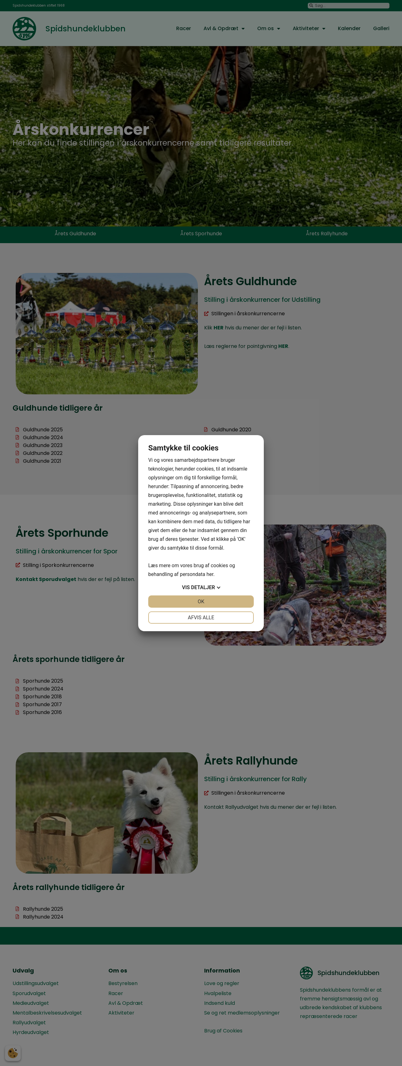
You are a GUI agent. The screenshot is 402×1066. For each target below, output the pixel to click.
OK (201, 602)
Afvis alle (201, 618)
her (209, 574)
